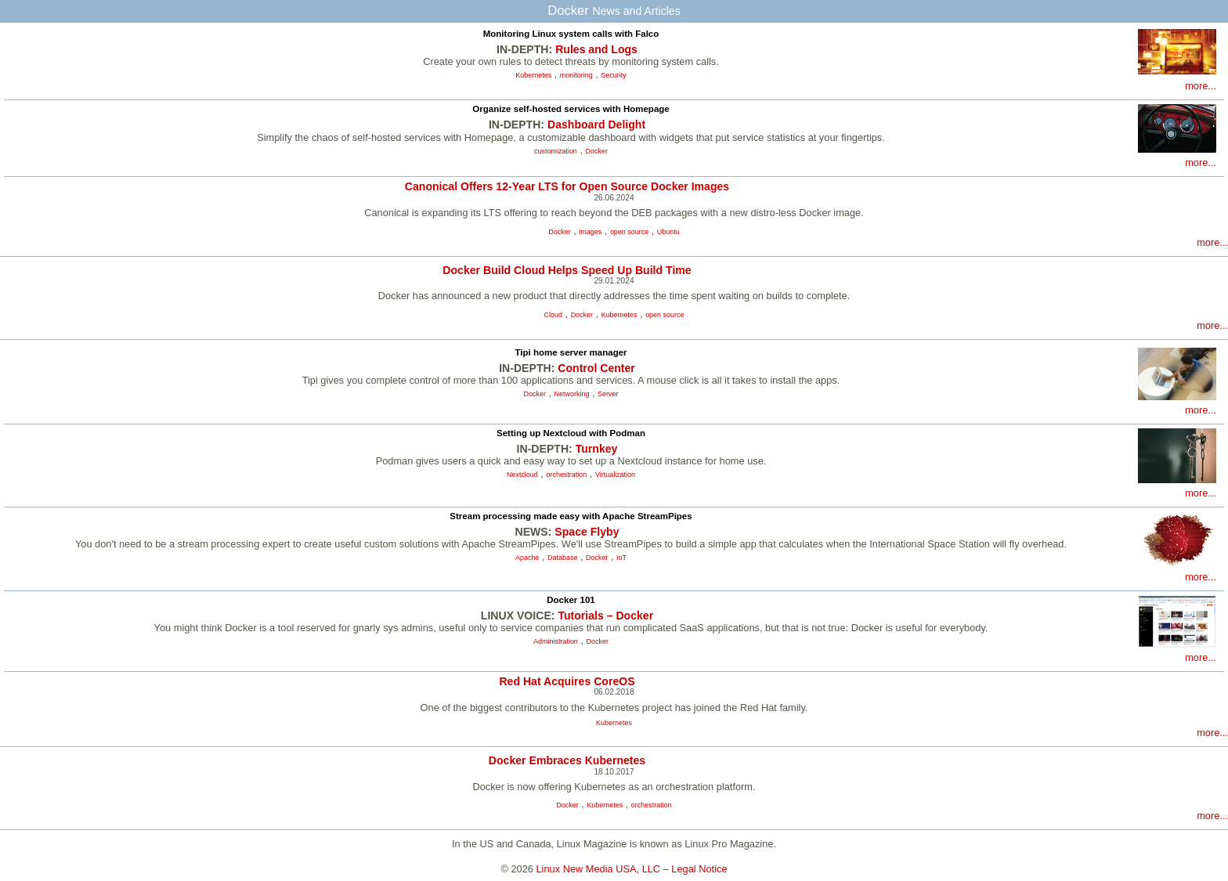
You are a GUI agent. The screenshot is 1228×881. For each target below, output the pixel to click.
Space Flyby (586, 531)
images (590, 232)
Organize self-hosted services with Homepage (571, 109)
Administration (555, 641)
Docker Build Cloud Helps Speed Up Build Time (566, 270)
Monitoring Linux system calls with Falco (571, 33)
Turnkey (597, 448)
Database (562, 557)
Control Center (596, 368)
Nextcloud (522, 474)
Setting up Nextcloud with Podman (571, 433)
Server (608, 394)
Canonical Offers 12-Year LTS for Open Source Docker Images (567, 186)
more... (1200, 86)
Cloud (553, 315)
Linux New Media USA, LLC (598, 869)
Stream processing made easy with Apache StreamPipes (571, 516)
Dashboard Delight (596, 124)
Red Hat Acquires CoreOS (566, 681)
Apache (527, 557)
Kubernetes (533, 75)
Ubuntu (668, 232)
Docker (597, 151)
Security (613, 75)
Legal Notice (699, 869)
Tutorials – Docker (605, 615)
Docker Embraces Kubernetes (567, 760)
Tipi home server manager (571, 352)
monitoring (576, 75)
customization (555, 151)
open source (629, 232)
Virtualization (615, 474)
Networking (572, 394)
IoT (621, 557)
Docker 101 (570, 600)
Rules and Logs (596, 49)
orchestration (566, 474)
